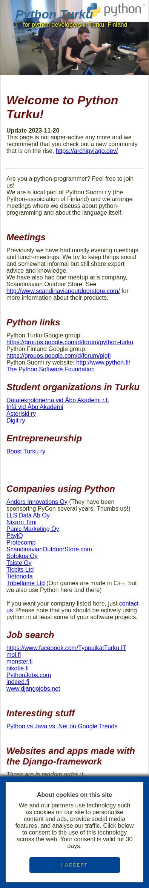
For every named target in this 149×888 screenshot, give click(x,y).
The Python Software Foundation (50, 369)
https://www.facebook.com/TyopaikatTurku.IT (66, 648)
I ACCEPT (74, 865)
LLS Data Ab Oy (28, 515)
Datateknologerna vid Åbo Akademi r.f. (57, 400)
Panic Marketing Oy (32, 529)
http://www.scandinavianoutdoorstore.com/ (63, 291)
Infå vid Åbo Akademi (34, 407)
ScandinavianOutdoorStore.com (49, 549)
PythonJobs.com (28, 675)
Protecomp (20, 542)
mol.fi (13, 655)
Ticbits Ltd (20, 569)
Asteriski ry (21, 413)
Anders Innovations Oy (37, 502)
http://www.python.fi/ (103, 362)
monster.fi (19, 661)
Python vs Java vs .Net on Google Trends (61, 726)
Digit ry (15, 420)
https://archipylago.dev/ (87, 151)
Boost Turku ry (25, 451)
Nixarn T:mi (21, 522)
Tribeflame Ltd (25, 583)
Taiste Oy (19, 563)
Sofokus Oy (22, 556)
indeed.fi (17, 682)
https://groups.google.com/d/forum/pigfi (58, 355)
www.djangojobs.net (33, 688)
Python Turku (54, 14)
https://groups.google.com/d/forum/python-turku (69, 342)
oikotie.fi (17, 668)
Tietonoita (19, 576)
